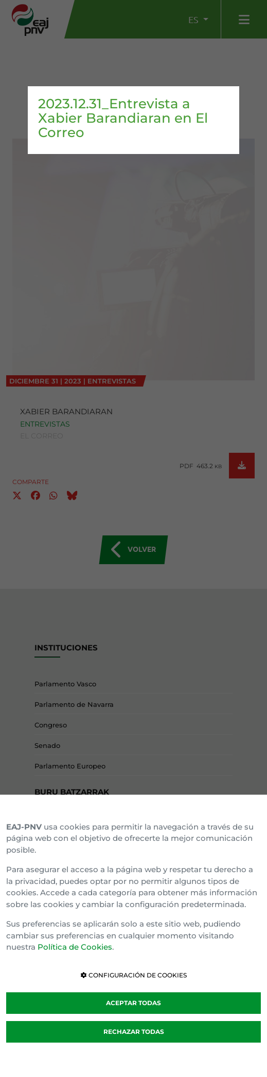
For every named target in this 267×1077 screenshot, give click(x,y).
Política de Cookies (75, 947)
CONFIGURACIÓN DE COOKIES (134, 975)
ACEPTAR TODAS (133, 1003)
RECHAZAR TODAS (133, 1031)
